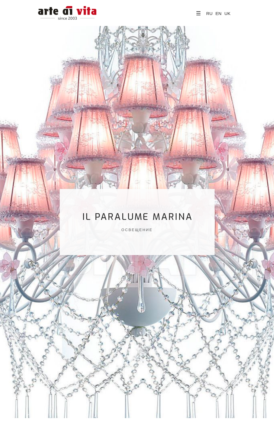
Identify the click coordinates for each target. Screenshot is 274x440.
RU (209, 13)
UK (227, 13)
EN (218, 13)
